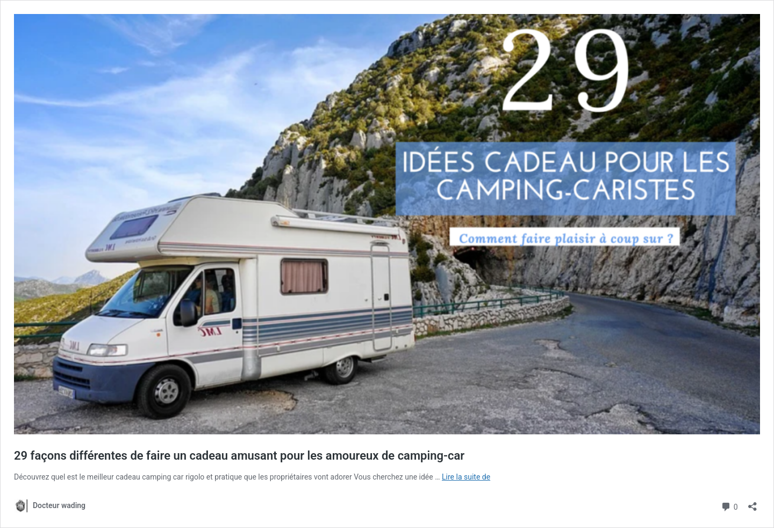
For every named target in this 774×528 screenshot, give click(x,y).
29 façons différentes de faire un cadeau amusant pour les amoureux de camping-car (239, 455)
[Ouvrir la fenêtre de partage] (752, 503)
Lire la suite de (466, 477)
